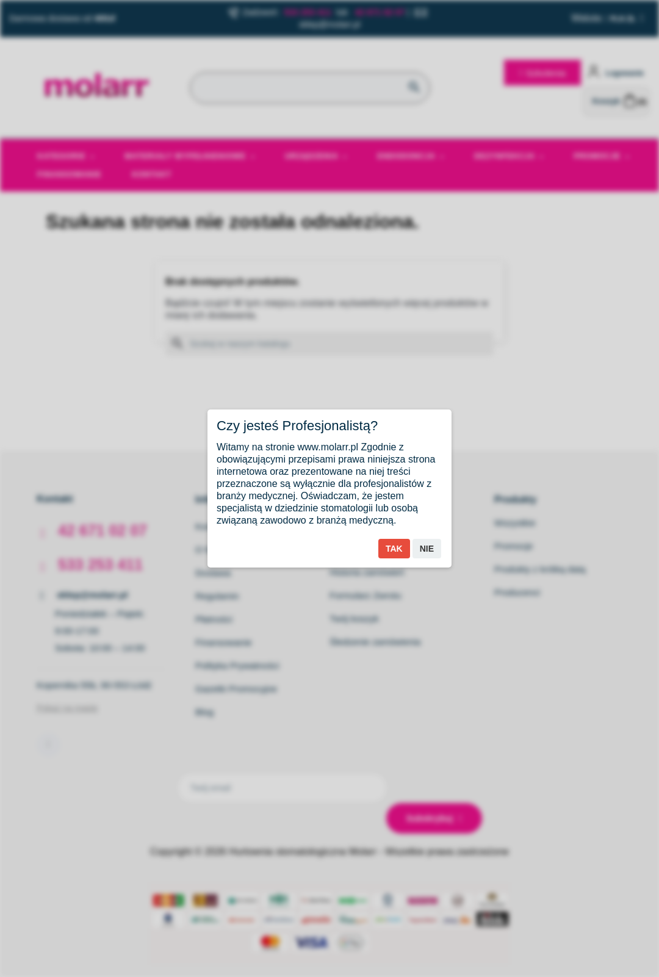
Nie (427, 548)
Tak (394, 548)
